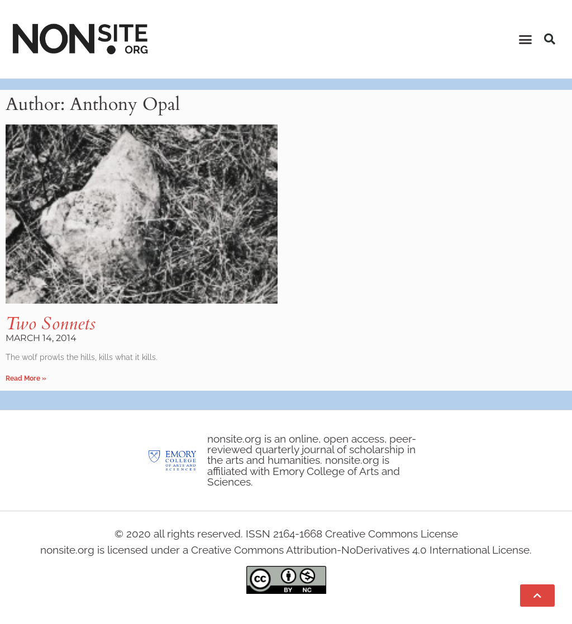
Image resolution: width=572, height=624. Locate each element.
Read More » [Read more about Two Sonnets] (26, 378)
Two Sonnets (51, 323)
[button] (525, 39)
